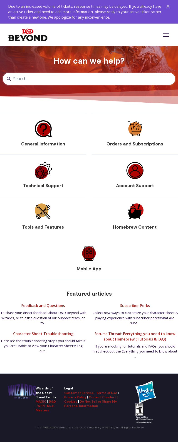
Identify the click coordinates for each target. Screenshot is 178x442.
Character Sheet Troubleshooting (43, 333)
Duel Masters (45, 408)
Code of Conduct (103, 397)
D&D (52, 401)
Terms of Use (106, 393)
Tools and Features (43, 227)
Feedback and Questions (43, 305)
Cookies (70, 401)
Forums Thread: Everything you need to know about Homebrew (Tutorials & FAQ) (134, 336)
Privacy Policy (75, 397)
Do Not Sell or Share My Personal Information (90, 403)
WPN (41, 406)
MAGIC (41, 401)
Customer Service (79, 393)
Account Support (135, 185)
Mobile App (89, 269)
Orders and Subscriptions (134, 144)
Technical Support (43, 185)
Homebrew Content (135, 227)
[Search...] (89, 79)
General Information (43, 144)
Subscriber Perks (135, 305)
